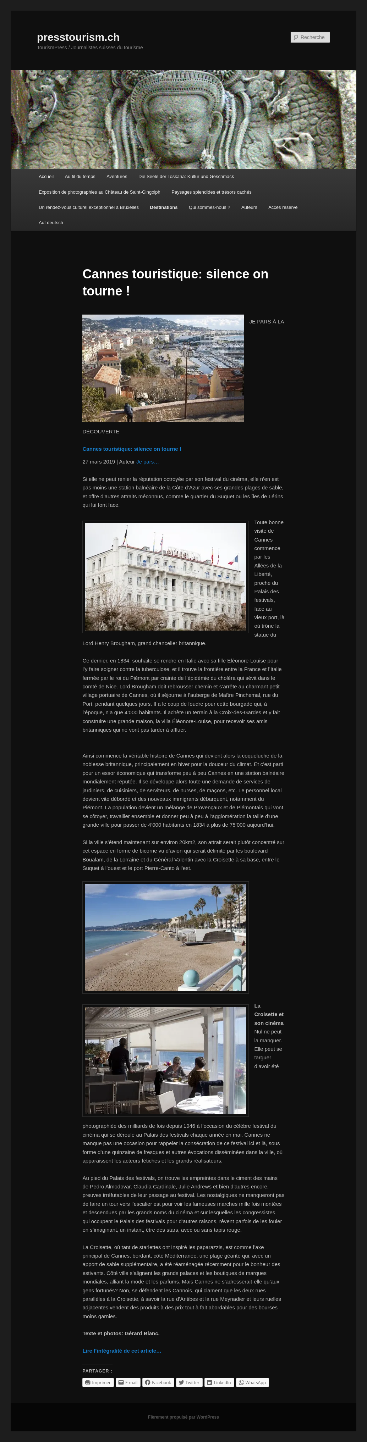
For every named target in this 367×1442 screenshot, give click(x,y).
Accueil (46, 176)
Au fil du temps (80, 176)
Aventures (116, 176)
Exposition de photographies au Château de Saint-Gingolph (99, 192)
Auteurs (249, 207)
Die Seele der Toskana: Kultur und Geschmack (186, 176)
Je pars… (147, 462)
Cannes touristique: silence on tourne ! (131, 449)
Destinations (164, 207)
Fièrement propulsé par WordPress (183, 1417)
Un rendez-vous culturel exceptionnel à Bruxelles (89, 207)
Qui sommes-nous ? (209, 207)
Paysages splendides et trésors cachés (211, 192)
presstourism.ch (78, 37)
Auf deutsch (51, 222)
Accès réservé (282, 207)
